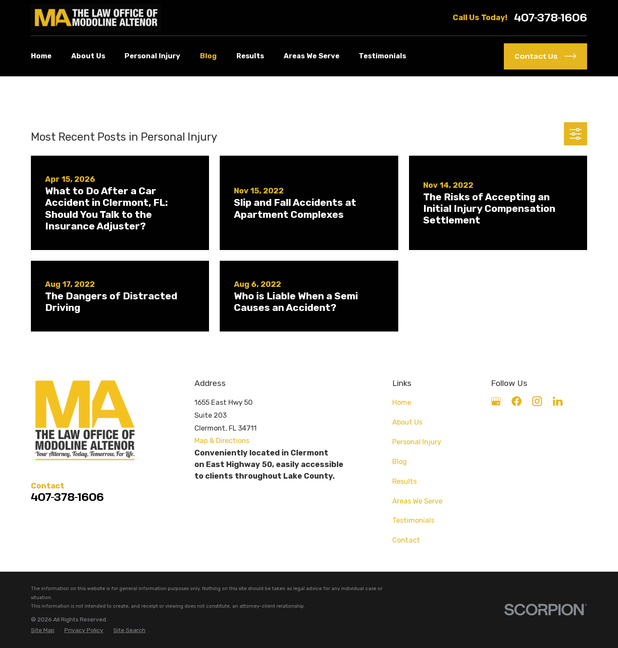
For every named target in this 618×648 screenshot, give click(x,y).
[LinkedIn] (558, 401)
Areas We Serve (417, 501)
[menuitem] (43, 630)
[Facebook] (516, 401)
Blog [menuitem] (208, 56)
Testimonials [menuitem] (382, 56)
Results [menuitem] (250, 56)
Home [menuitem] (41, 56)
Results (404, 481)
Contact (406, 540)
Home (401, 402)
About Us (407, 422)
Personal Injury (416, 442)
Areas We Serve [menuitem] (311, 56)
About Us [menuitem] (88, 56)
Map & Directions (221, 441)
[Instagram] (537, 401)
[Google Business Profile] (496, 401)
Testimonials (413, 520)
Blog (399, 462)
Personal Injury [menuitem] (152, 56)
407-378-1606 (550, 17)
